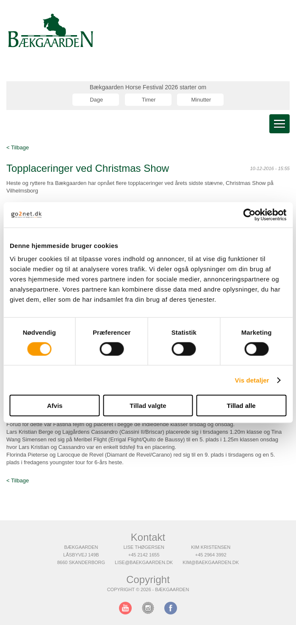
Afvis (55, 405)
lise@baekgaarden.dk (144, 562)
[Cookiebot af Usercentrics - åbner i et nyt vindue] (249, 214)
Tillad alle (241, 405)
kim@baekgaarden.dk (211, 562)
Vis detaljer (252, 379)
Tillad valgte (148, 405)
